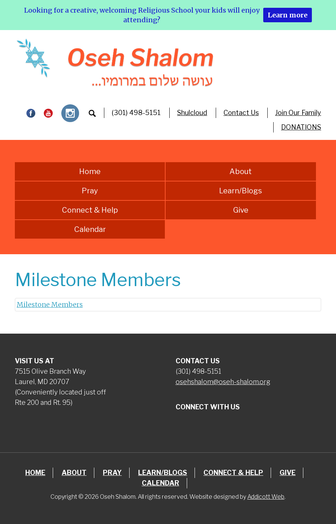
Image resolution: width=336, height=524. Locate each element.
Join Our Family (298, 113)
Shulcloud (192, 113)
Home (90, 171)
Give (240, 210)
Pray (90, 190)
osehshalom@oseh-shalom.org (223, 382)
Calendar (90, 229)
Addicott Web (265, 496)
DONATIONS (301, 127)
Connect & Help (90, 210)
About (240, 171)
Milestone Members (50, 304)
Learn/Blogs (240, 190)
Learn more (287, 15)
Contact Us (241, 113)
